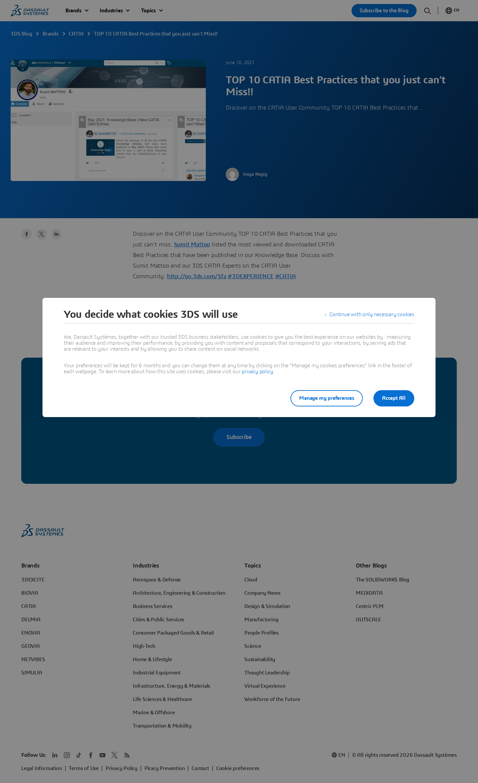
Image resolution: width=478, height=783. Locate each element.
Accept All (394, 398)
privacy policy (257, 371)
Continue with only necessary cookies (371, 314)
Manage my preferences (326, 398)
